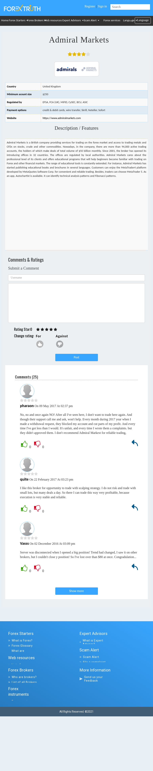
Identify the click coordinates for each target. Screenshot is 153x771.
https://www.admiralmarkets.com (62, 118)
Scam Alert (91, 20)
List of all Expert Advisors (92, 651)
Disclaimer (90, 727)
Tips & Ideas (18, 673)
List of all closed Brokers (21, 716)
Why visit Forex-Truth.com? (93, 715)
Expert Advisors (71, 20)
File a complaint (92, 673)
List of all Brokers (22, 709)
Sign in (102, 6)
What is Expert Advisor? (91, 642)
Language (129, 20)
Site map (88, 722)
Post (76, 357)
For (38, 336)
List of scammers (93, 683)
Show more (76, 591)
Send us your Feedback (91, 706)
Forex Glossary (20, 645)
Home (4, 20)
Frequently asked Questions (22, 661)
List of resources (22, 689)
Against (62, 336)
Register (90, 6)
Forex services (111, 20)
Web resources (53, 20)
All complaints (91, 678)
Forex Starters (18, 20)
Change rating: (24, 335)
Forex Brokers (35, 20)
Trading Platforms (23, 668)
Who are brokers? (22, 704)
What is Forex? (20, 640)
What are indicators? (17, 652)
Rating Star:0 (23, 329)
